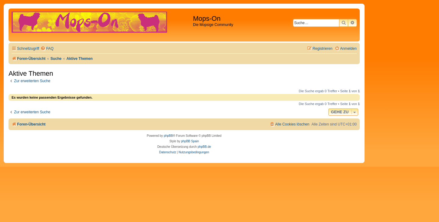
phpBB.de (204, 146)
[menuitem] (47, 49)
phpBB (168, 135)
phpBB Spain (190, 141)
